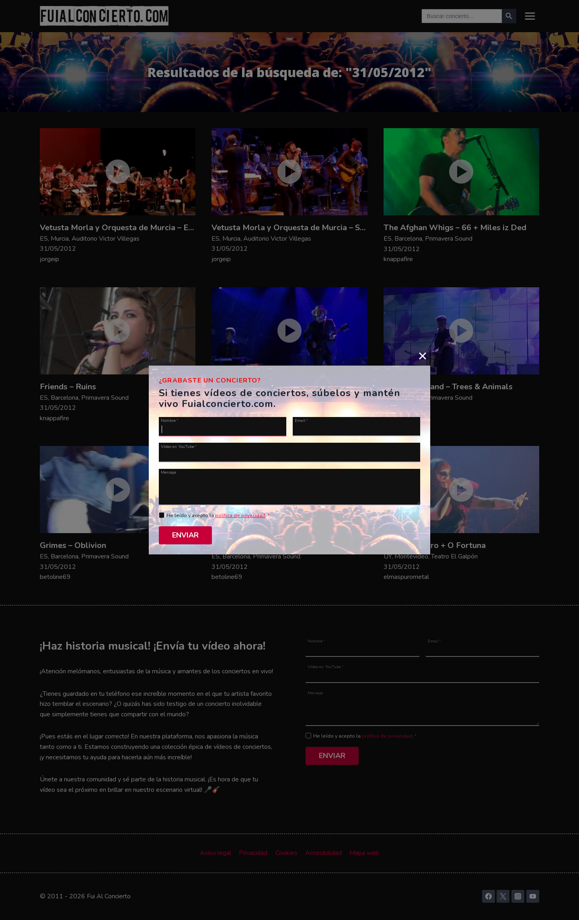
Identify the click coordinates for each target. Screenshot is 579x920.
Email (301, 420)
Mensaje (168, 472)
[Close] (422, 355)
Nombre (170, 420)
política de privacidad (240, 515)
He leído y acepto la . (218, 515)
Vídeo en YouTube (179, 446)
